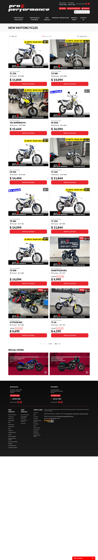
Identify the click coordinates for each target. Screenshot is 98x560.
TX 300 (54, 73)
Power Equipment (12, 436)
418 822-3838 (62, 4)
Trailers (10, 434)
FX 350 (13, 172)
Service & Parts (37, 427)
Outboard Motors (12, 432)
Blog (34, 414)
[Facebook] (86, 4)
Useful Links (38, 410)
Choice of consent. (84, 413)
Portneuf (71, 3)
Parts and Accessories (36, 432)
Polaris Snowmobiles (12, 441)
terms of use (76, 413)
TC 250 (13, 73)
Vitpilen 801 (16, 322)
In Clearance (11, 416)
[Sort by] (83, 36)
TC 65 (53, 322)
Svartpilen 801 (59, 270)
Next (58, 344)
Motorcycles (11, 418)
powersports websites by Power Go (65, 416)
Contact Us (36, 412)
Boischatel (62, 3)
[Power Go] (59, 421)
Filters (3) (12, 36)
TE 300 (13, 221)
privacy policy (69, 413)
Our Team (36, 416)
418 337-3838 (71, 4)
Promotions (64, 17)
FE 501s (54, 123)
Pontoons (10, 430)
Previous (41, 344)
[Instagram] (89, 4)
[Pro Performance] (28, 7)
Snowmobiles (11, 426)
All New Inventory (12, 414)
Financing (55, 17)
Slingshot (10, 443)
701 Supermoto (18, 123)
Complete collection (12, 447)
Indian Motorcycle (12, 445)
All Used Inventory (25, 414)
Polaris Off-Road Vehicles (12, 439)
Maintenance (36, 429)
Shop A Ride (53, 418)
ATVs (9, 422)
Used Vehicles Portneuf (24, 420)
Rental (35, 425)
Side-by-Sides (11, 424)
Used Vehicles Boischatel (24, 417)
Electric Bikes (11, 420)
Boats (9, 428)
